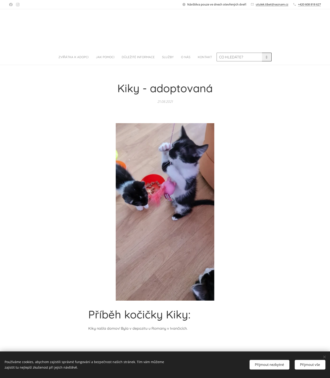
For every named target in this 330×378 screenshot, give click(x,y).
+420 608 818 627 (309, 4)
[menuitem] (119, 57)
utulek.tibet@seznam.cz (272, 4)
